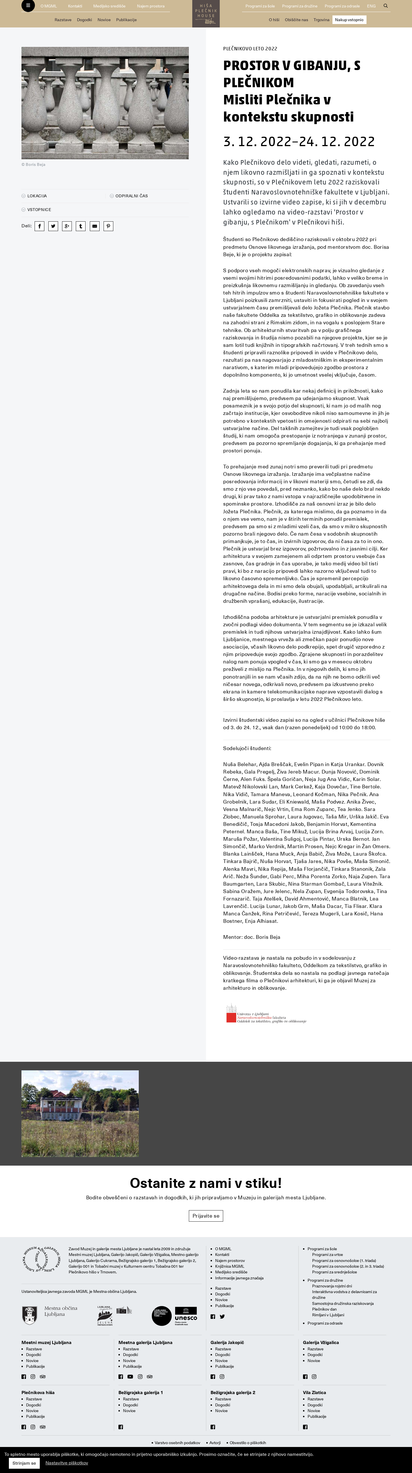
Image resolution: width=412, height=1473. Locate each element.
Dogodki (84, 19)
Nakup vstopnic (349, 19)
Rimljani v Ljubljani (328, 1314)
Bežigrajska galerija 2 (233, 1393)
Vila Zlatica (314, 1393)
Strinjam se (24, 1463)
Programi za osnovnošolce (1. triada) (344, 1260)
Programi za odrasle (342, 6)
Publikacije (126, 19)
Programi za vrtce (327, 1254)
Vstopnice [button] (36, 209)
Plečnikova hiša (38, 1393)
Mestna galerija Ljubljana (145, 1342)
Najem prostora (151, 6)
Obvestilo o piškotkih (248, 1442)
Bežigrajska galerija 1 (140, 1393)
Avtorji (215, 1442)
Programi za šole (260, 6)
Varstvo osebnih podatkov (177, 1442)
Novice (104, 19)
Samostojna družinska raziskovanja (343, 1303)
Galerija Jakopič (227, 1342)
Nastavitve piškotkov (66, 1463)
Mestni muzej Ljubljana (46, 1342)
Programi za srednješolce (334, 1272)
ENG (371, 6)
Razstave (63, 19)
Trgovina (322, 19)
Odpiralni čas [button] (129, 195)
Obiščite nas (296, 19)
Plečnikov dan (324, 1309)
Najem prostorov (230, 1260)
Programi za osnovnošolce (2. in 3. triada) (348, 1266)
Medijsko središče (109, 6)
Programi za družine (300, 6)
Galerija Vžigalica (321, 1342)
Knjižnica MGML (229, 1266)
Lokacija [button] (34, 195)
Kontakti (75, 6)
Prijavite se (206, 1215)
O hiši (274, 19)
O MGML (49, 6)
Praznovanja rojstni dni (332, 1286)
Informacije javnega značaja (239, 1278)
